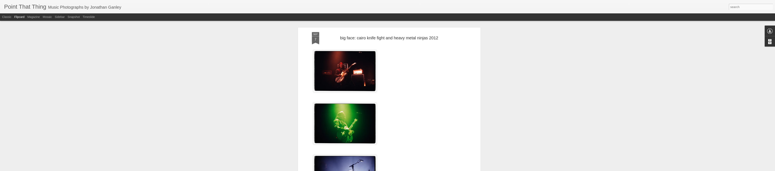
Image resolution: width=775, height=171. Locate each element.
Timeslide (89, 17)
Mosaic (47, 17)
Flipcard (19, 17)
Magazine (33, 17)
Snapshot (74, 17)
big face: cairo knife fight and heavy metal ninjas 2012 (389, 22)
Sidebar (60, 17)
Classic (6, 17)
